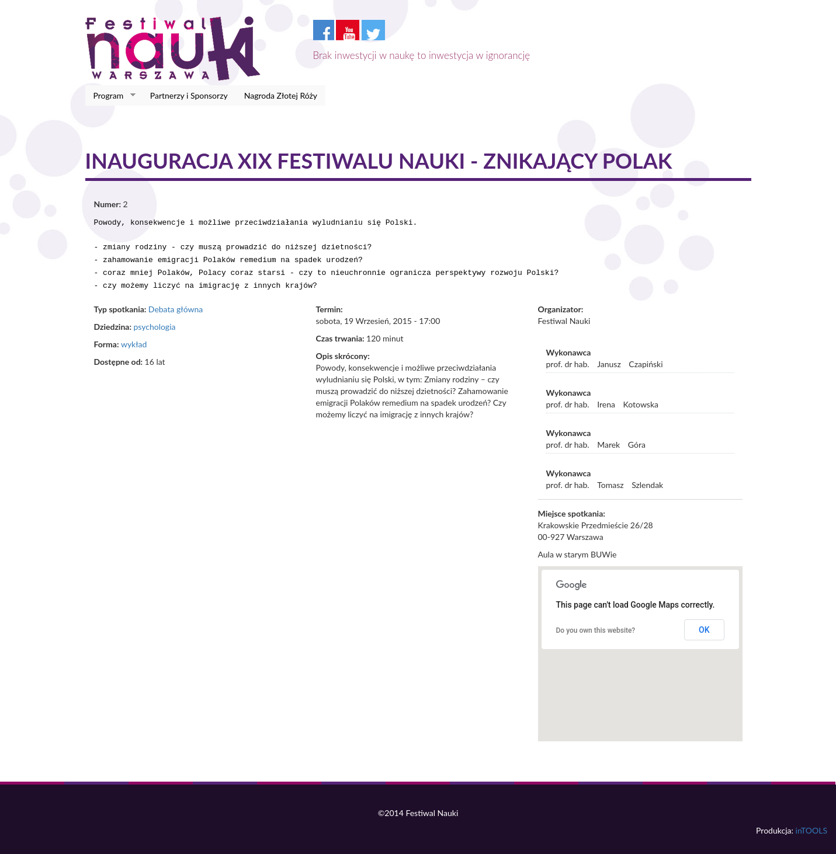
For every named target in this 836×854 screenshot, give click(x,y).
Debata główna (175, 303)
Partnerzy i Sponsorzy (189, 95)
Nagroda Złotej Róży (280, 95)
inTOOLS (811, 824)
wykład (134, 338)
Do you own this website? (596, 625)
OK (704, 624)
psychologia (154, 321)
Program (110, 95)
